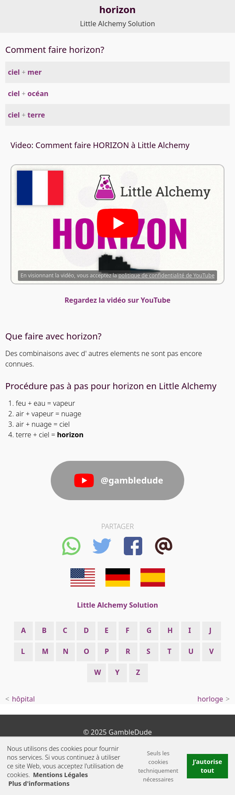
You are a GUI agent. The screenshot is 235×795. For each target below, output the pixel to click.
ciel (14, 72)
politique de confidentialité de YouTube (166, 275)
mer (35, 72)
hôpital (23, 699)
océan (38, 93)
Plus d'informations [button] (39, 783)
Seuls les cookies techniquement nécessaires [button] (158, 766)
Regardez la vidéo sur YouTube (117, 300)
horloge (210, 699)
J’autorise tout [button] (207, 765)
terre (36, 115)
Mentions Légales (60, 775)
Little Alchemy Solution (117, 23)
